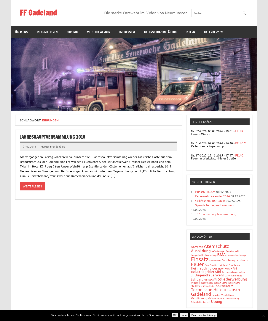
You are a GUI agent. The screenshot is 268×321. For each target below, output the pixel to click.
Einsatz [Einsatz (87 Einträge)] (200, 259)
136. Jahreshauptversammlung (215, 214)
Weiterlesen (32, 186)
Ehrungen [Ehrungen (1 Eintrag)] (242, 255)
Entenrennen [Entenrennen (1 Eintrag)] (215, 260)
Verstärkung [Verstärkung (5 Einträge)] (199, 298)
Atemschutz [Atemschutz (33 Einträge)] (216, 246)
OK (175, 315)
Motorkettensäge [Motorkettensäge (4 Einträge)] (202, 282)
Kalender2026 (213, 32)
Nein (183, 315)
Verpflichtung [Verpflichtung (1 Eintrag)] (227, 294)
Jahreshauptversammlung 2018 (52, 137)
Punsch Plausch (205, 191)
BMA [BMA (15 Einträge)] (221, 254)
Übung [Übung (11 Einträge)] (216, 301)
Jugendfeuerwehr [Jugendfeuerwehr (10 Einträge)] (209, 275)
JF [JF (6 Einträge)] (192, 275)
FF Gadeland (38, 12)
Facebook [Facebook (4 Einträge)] (242, 260)
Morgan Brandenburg (53, 146)
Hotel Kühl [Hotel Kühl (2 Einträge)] (224, 268)
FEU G (239, 155)
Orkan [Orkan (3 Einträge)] (217, 282)
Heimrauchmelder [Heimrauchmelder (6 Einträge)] (204, 268)
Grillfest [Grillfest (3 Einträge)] (223, 265)
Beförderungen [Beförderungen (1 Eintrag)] (218, 251)
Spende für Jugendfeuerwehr (214, 205)
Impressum (127, 32)
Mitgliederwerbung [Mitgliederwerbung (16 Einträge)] (230, 278)
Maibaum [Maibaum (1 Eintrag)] (208, 279)
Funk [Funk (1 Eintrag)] (207, 265)
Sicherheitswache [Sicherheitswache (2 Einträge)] (231, 282)
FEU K (239, 131)
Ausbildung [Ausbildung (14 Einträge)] (201, 250)
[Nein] (263, 316)
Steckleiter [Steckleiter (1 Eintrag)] (210, 285)
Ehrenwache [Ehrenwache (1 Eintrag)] (232, 255)
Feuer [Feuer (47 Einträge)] (197, 264)
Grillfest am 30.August (210, 200)
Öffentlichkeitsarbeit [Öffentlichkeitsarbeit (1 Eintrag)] (200, 301)
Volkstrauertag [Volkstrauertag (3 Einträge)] (216, 298)
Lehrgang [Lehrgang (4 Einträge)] (197, 279)
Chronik (72, 32)
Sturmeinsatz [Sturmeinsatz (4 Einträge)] (224, 285)
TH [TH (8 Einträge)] (225, 290)
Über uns (21, 32)
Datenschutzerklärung (160, 32)
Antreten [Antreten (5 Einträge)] (197, 246)
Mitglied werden (98, 32)
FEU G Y (240, 143)
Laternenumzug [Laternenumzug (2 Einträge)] (233, 275)
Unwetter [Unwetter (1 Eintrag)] (216, 294)
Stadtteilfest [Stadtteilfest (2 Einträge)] (198, 285)
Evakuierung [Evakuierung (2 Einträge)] (228, 260)
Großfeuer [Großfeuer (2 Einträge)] (234, 265)
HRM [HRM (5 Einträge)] (233, 268)
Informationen (47, 32)
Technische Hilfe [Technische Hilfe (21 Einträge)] (207, 289)
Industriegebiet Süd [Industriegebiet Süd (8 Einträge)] (206, 271)
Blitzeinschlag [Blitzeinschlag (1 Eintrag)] (210, 255)
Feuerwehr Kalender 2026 (212, 196)
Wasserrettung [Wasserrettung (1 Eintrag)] (232, 298)
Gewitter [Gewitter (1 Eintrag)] (214, 265)
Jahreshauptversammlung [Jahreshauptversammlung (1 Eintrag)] (233, 271)
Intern (190, 32)
